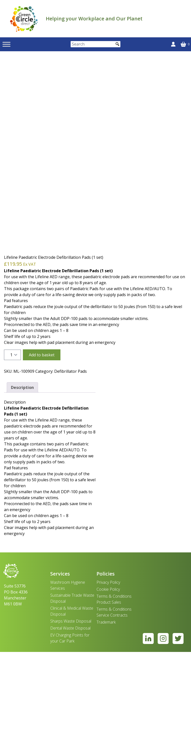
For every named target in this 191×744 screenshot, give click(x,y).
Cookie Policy (108, 681)
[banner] (24, 18)
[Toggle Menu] (6, 44)
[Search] (95, 44)
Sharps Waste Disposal (70, 713)
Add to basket (41, 447)
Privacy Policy (108, 674)
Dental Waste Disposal (70, 720)
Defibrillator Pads (70, 463)
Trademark (106, 714)
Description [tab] (22, 479)
